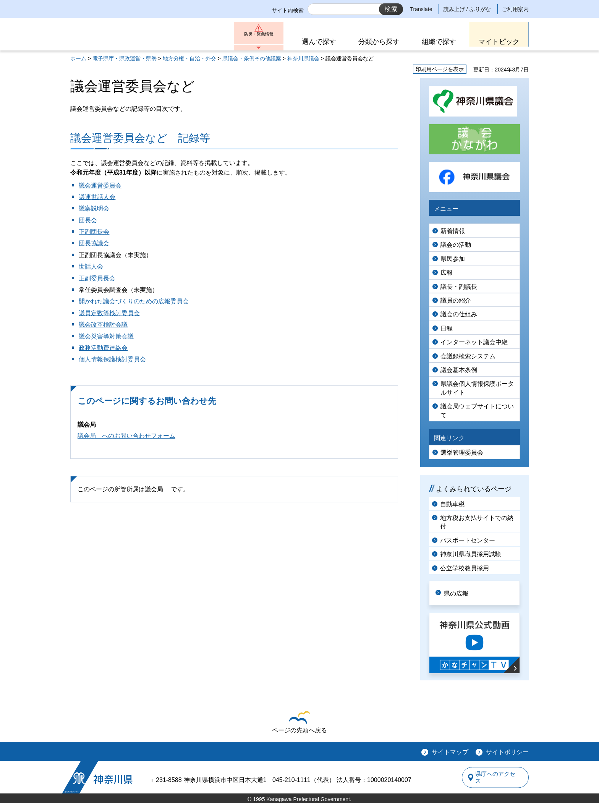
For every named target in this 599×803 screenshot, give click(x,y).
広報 (446, 272)
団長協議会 (94, 243)
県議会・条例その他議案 (251, 58)
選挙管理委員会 (461, 452)
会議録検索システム (467, 356)
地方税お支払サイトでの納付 (476, 522)
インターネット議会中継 (474, 342)
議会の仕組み (458, 314)
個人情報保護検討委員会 (112, 359)
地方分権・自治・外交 (189, 58)
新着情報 (452, 231)
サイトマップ (450, 751)
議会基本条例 (458, 370)
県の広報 (460, 592)
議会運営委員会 (100, 185)
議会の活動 (455, 244)
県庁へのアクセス (493, 776)
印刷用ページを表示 (440, 69)
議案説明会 (94, 208)
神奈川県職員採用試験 (470, 554)
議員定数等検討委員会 (109, 313)
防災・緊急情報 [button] (258, 37)
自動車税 (452, 504)
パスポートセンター (467, 540)
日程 (446, 328)
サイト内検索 (288, 10)
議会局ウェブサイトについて (477, 410)
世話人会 (91, 266)
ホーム (78, 58)
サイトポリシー (507, 751)
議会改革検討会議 (103, 324)
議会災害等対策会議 (106, 336)
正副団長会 (94, 231)
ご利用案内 (515, 9)
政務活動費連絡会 (103, 348)
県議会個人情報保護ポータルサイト (477, 387)
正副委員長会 (97, 278)
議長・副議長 (458, 286)
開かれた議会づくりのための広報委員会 (134, 301)
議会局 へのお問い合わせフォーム (126, 435)
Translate (421, 9)
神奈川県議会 (303, 58)
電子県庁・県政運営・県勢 (124, 58)
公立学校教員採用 (464, 568)
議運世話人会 (97, 197)
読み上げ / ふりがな (467, 9)
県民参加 (452, 259)
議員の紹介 (455, 300)
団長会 (88, 220)
